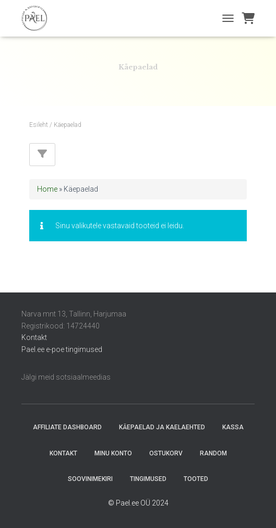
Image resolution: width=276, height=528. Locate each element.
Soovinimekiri (90, 479)
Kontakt (34, 337)
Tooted (196, 479)
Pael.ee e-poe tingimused (61, 349)
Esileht (38, 124)
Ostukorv (166, 453)
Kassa (233, 427)
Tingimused (148, 479)
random (213, 453)
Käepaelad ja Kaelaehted (162, 427)
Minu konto (113, 453)
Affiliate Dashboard (67, 427)
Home (47, 189)
